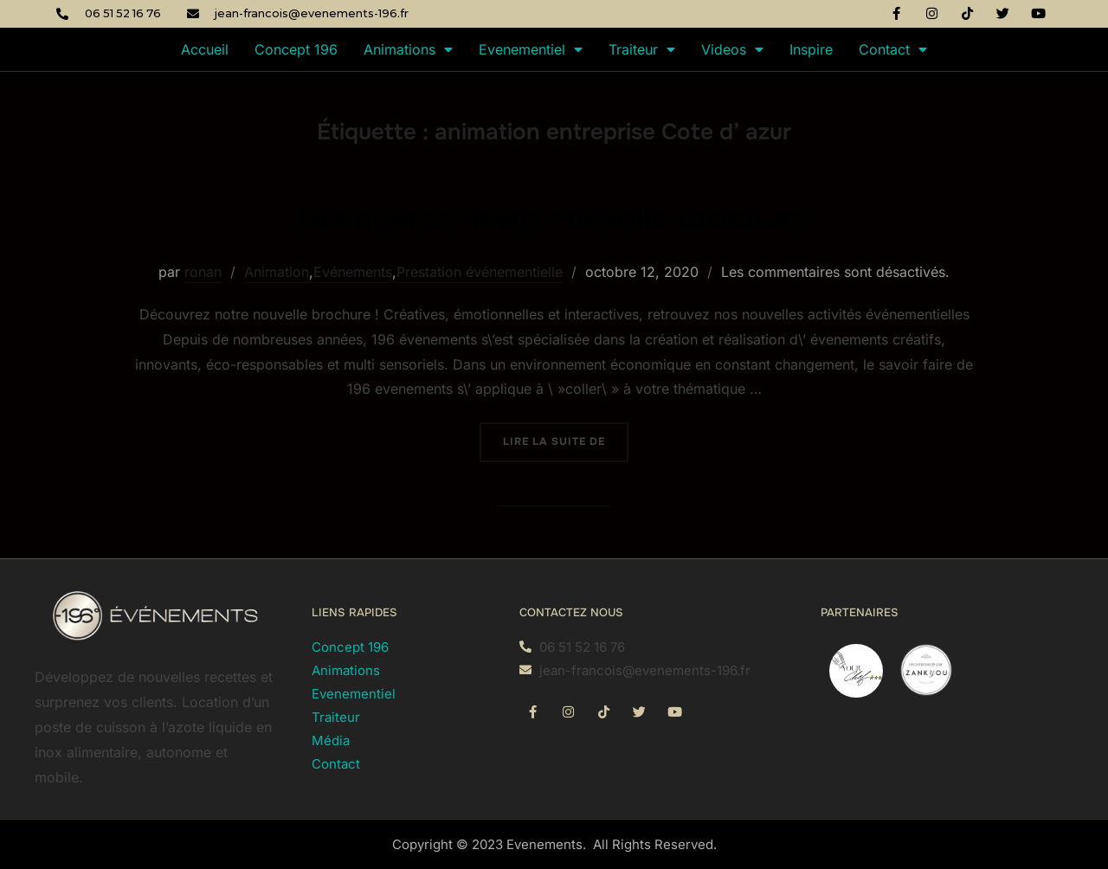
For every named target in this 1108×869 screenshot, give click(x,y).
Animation (276, 271)
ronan (203, 271)
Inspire (811, 49)
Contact (893, 49)
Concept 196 (296, 49)
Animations (408, 49)
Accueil (205, 49)
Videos (732, 49)
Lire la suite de (565, 435)
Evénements (352, 271)
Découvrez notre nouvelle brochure (553, 216)
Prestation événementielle (479, 271)
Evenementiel (531, 49)
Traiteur (642, 49)
